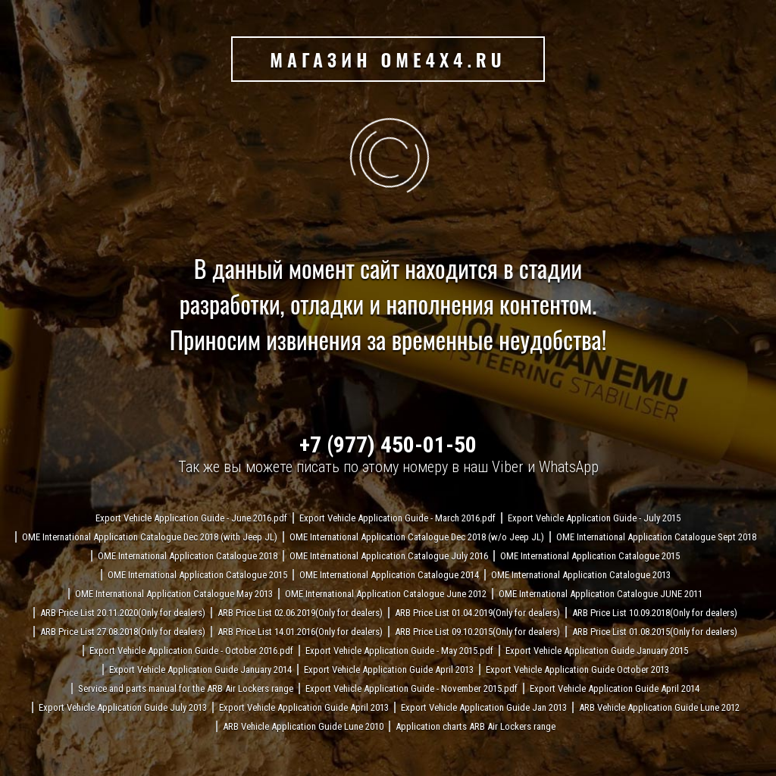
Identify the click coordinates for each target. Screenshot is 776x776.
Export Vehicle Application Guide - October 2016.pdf (191, 650)
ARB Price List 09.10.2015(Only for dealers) (477, 631)
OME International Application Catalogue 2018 (187, 556)
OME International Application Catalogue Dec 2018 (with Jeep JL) (149, 537)
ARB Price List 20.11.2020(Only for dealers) (122, 612)
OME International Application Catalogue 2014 (389, 574)
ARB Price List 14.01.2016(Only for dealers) (300, 631)
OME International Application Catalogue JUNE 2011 (600, 593)
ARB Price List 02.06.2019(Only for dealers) (300, 612)
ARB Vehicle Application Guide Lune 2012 (659, 707)
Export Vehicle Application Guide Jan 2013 (484, 707)
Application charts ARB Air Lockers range (475, 726)
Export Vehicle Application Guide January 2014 (200, 669)
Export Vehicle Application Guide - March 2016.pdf (397, 518)
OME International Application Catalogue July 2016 (388, 556)
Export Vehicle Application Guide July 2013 (123, 707)
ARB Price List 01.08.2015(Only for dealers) (654, 631)
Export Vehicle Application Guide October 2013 (577, 669)
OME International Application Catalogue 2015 (590, 556)
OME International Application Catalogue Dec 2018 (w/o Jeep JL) (416, 537)
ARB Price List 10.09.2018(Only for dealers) (654, 612)
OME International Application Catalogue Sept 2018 (656, 537)
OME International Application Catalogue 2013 (581, 574)
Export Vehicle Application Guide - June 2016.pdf (191, 518)
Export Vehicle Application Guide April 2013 (389, 669)
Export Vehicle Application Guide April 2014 (614, 688)
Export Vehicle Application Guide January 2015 (596, 650)
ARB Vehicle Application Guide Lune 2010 (303, 726)
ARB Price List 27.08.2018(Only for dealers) (122, 631)
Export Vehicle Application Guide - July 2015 (594, 518)
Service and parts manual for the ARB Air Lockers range (185, 688)
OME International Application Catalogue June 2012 (386, 593)
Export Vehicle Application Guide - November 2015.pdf (411, 688)
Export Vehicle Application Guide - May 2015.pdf (399, 650)
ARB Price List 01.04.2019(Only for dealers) (477, 612)
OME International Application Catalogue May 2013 (174, 593)
